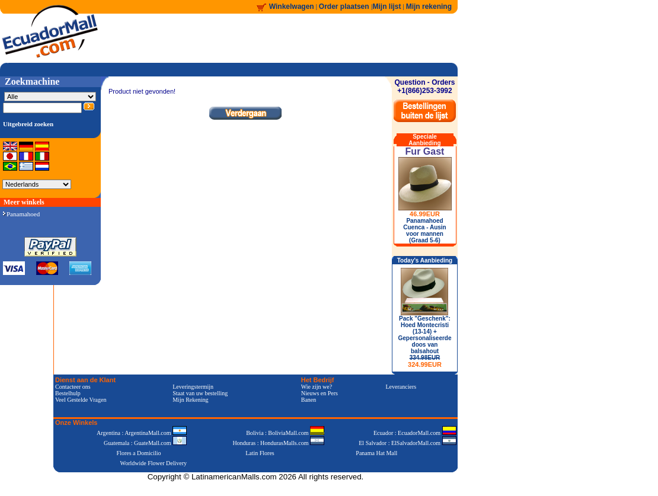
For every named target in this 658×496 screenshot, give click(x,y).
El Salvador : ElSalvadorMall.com (407, 443)
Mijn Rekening (190, 399)
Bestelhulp (68, 393)
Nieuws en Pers (319, 393)
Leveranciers (401, 386)
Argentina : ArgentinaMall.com (142, 433)
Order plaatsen (345, 6)
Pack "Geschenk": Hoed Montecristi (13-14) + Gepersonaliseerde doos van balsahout (424, 341)
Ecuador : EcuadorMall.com (414, 433)
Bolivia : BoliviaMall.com (285, 433)
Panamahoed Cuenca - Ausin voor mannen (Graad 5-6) (424, 230)
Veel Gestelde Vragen (80, 399)
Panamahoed (21, 213)
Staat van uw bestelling (200, 393)
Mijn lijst (387, 6)
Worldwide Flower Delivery (153, 463)
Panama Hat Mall (376, 453)
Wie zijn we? (316, 386)
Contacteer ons (73, 386)
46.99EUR (425, 213)
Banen (309, 399)
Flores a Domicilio (139, 453)
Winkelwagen (291, 6)
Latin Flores (259, 453)
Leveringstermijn (193, 386)
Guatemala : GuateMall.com (145, 443)
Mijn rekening (429, 6)
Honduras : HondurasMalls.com (278, 443)
